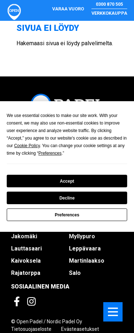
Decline (67, 198)
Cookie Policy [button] (27, 145)
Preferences (67, 214)
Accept (67, 181)
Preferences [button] (49, 153)
